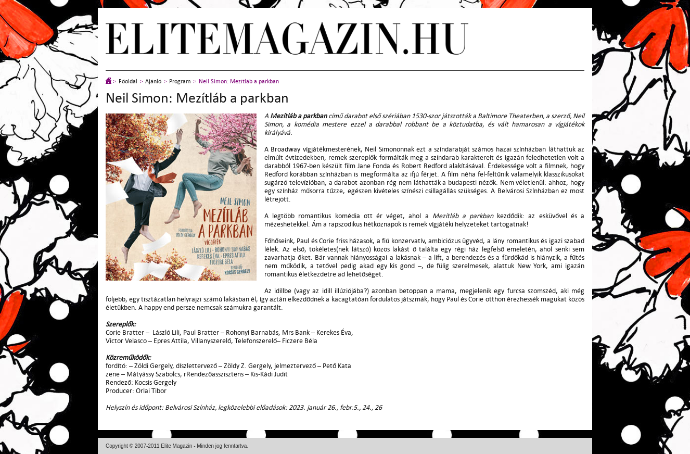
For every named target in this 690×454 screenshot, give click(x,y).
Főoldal (128, 81)
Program (180, 81)
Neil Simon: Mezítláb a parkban (239, 81)
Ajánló (153, 81)
